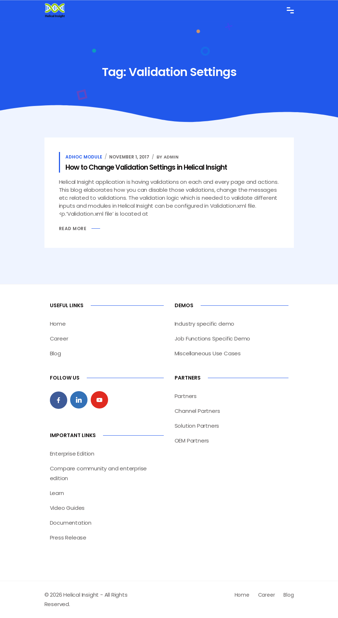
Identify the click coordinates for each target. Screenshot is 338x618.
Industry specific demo (205, 323)
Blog (55, 353)
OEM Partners (192, 440)
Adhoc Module (83, 157)
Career (59, 338)
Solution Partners (197, 425)
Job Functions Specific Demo (213, 338)
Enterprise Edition (72, 453)
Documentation (70, 522)
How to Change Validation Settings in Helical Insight (146, 167)
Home (58, 323)
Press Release (68, 537)
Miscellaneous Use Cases (208, 353)
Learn (57, 493)
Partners (186, 396)
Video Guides (67, 508)
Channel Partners (197, 411)
